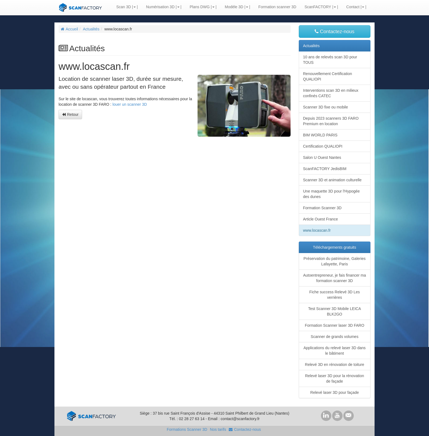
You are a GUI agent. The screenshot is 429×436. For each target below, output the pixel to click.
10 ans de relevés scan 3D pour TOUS (330, 60)
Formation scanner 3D (277, 7)
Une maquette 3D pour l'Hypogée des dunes (331, 194)
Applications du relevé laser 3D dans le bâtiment (334, 350)
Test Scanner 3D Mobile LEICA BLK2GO (334, 311)
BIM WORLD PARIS (320, 135)
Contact (353, 7)
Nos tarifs (218, 429)
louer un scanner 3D (129, 104)
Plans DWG (200, 7)
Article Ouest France (320, 219)
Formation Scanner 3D (322, 208)
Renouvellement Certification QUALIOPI (327, 76)
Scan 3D (123, 7)
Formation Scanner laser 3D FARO (334, 325)
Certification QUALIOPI (323, 146)
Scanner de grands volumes (334, 336)
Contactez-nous (334, 31)
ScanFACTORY (318, 7)
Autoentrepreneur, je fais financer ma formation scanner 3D (334, 278)
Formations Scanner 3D (187, 429)
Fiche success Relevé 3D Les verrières (334, 295)
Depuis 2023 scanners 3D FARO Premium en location (331, 121)
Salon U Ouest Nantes (322, 157)
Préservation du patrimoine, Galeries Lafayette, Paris (334, 261)
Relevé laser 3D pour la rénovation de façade (334, 378)
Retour (70, 114)
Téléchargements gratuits (334, 247)
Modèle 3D (234, 7)
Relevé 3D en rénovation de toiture (334, 364)
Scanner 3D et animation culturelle (332, 180)
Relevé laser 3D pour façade (334, 392)
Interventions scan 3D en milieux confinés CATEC (330, 93)
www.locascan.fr (317, 230)
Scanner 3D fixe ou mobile (325, 107)
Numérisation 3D (160, 7)
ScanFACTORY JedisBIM (325, 169)
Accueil (69, 29)
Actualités (91, 29)
